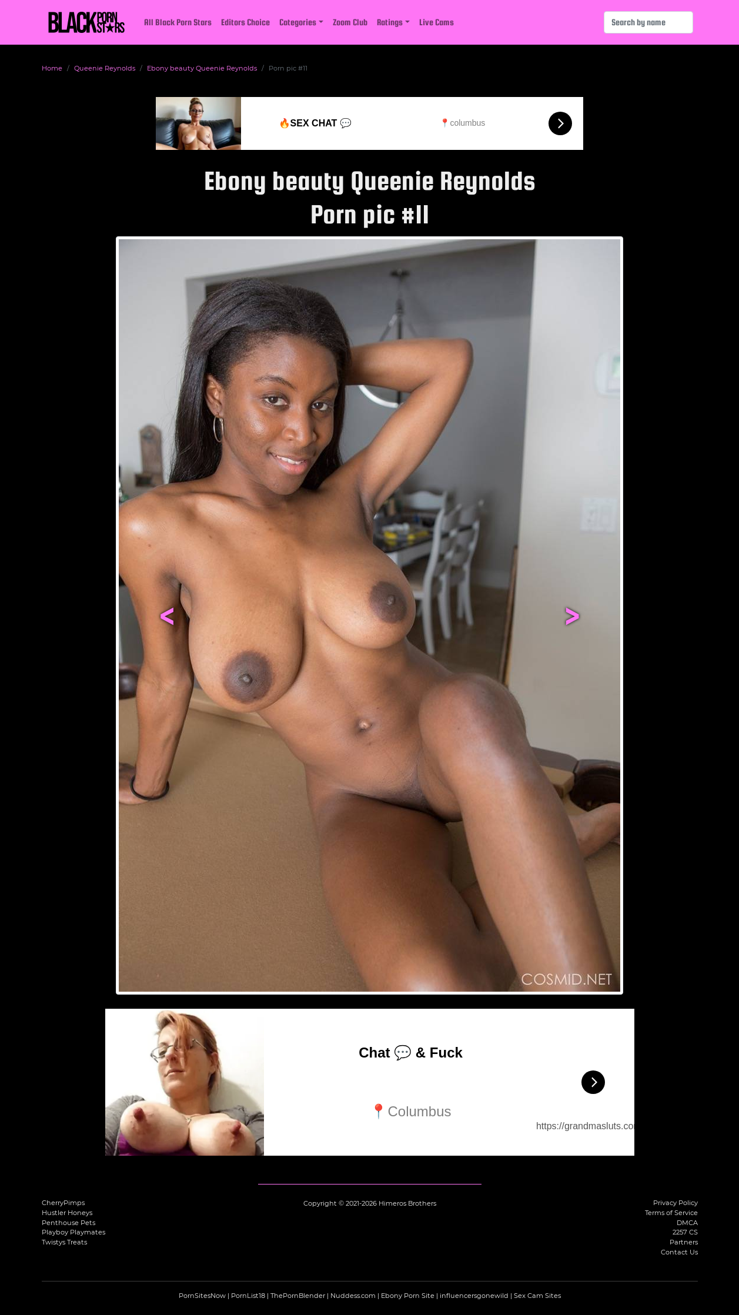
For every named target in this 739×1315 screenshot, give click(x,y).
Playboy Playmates (73, 1232)
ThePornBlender (297, 1295)
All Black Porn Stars (178, 22)
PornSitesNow (202, 1295)
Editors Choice (245, 22)
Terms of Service (671, 1213)
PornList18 (248, 1295)
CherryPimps (63, 1203)
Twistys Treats (64, 1242)
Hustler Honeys (67, 1213)
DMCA (687, 1223)
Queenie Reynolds (104, 68)
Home (52, 68)
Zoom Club (350, 22)
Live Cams (436, 22)
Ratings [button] (390, 22)
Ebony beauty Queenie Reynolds (202, 68)
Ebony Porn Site (407, 1295)
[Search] (648, 22)
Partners (684, 1242)
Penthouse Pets (68, 1223)
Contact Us (679, 1252)
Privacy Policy (675, 1203)
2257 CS (685, 1232)
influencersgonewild (474, 1295)
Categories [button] (297, 22)
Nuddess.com (353, 1295)
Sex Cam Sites (537, 1295)
